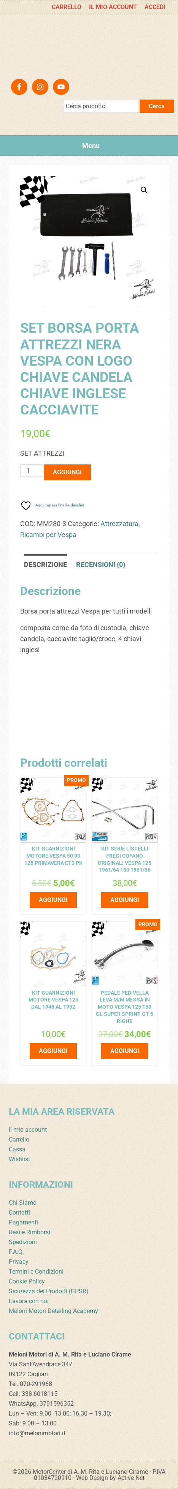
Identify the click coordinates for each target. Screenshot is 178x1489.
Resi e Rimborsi (29, 1232)
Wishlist (19, 1159)
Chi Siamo (23, 1202)
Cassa (17, 1149)
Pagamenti (23, 1222)
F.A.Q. (16, 1251)
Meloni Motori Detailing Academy (53, 1311)
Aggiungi (67, 472)
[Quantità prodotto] (31, 470)
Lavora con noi (29, 1301)
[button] (144, 190)
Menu (91, 146)
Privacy (19, 1261)
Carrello (19, 1139)
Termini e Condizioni (36, 1271)
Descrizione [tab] (45, 564)
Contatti (19, 1212)
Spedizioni (23, 1242)
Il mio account (28, 1129)
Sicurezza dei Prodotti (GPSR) (49, 1291)
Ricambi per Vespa (48, 535)
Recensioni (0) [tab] (100, 564)
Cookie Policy (27, 1281)
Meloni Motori (89, 44)
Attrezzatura (119, 524)
